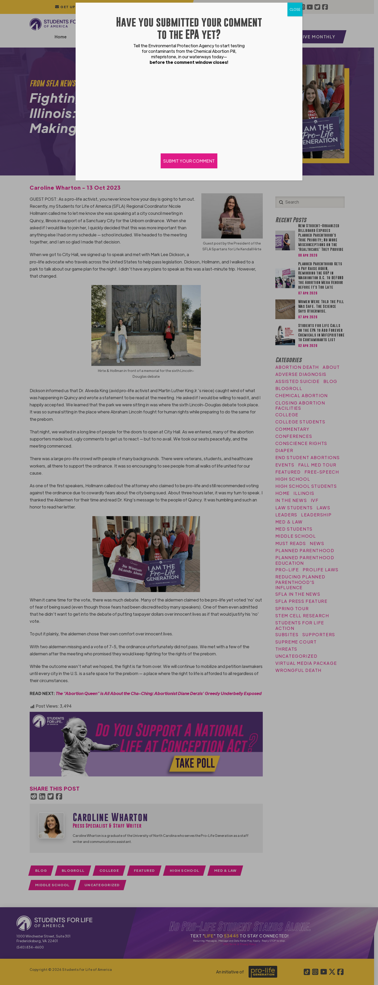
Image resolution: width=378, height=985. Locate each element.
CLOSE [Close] (295, 9)
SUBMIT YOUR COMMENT (189, 161)
